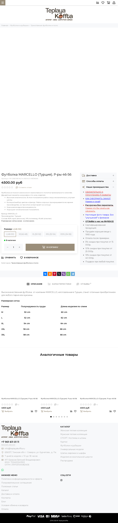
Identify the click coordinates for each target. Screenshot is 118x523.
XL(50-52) (36, 234)
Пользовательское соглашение (16, 483)
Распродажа (66, 460)
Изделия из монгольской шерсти (76, 457)
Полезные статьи (9, 486)
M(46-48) (23, 234)
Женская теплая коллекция (73, 430)
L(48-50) (10, 234)
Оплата (4, 509)
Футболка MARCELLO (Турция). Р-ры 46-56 (19, 399)
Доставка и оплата (10, 494)
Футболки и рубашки (70, 445)
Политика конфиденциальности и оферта (21, 479)
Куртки (63, 442)
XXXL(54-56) (65, 234)
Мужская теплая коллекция (73, 434)
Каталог (5, 490)
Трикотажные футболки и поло (24, 263)
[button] (51, 416)
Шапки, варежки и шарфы (73, 453)
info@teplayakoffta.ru (15, 448)
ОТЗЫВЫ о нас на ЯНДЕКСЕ (99, 221)
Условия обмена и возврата (14, 505)
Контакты (6, 498)
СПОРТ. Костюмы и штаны (73, 438)
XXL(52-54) (51, 234)
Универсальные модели (72, 449)
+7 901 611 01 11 (10, 441)
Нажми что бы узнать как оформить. (99, 208)
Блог (3, 501)
